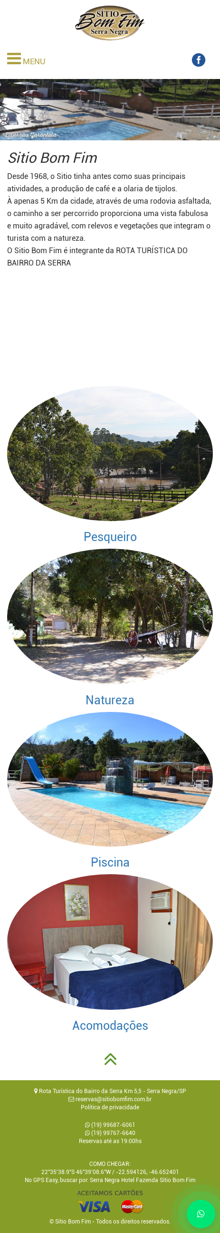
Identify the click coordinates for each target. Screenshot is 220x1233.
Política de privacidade (110, 1107)
